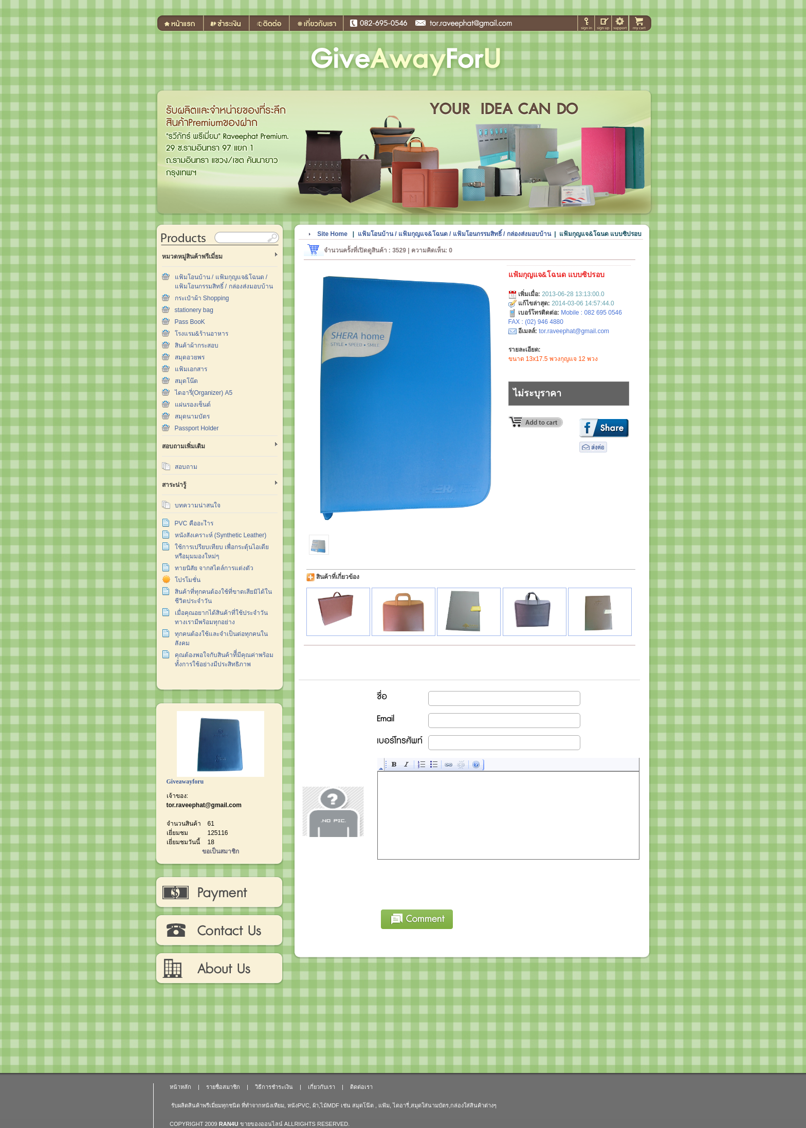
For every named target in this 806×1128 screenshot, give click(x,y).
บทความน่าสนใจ (198, 505)
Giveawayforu (185, 781)
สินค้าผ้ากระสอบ (196, 345)
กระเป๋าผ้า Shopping (202, 298)
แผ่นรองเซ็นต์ (193, 404)
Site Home (332, 234)
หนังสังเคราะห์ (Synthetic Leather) (221, 535)
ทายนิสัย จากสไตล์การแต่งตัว (214, 568)
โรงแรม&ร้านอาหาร (201, 333)
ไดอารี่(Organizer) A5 (204, 392)
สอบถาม (186, 466)
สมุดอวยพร (190, 357)
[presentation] (456, 883)
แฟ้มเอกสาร (191, 369)
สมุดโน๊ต (186, 381)
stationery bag (194, 310)
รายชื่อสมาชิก (223, 1087)
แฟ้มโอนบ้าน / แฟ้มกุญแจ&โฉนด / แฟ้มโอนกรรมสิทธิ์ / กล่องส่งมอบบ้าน (454, 234)
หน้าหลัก (180, 1087)
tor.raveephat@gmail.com (204, 805)
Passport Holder (197, 428)
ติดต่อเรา (219, 930)
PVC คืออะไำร (194, 523)
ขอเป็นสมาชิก (220, 851)
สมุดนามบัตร (192, 416)
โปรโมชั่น (187, 580)
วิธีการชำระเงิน (219, 892)
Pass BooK (190, 321)
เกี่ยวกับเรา (219, 968)
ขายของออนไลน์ (261, 1124)
